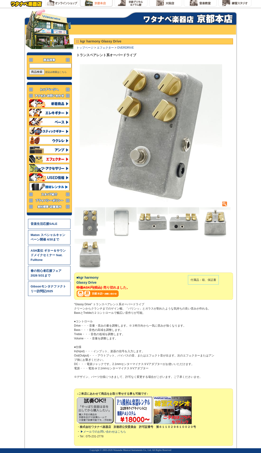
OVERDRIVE (125, 47)
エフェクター (105, 47)
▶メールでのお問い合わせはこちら (103, 431)
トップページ (84, 47)
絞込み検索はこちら (56, 72)
